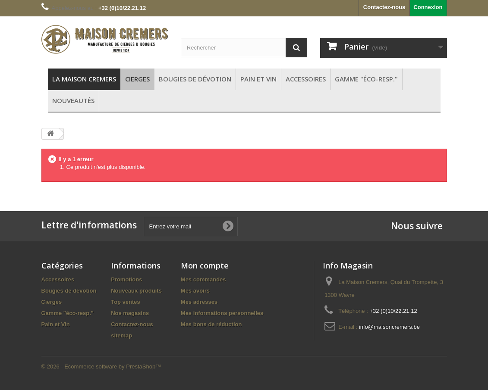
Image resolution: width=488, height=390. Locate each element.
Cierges (51, 302)
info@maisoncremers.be (389, 327)
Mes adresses (199, 302)
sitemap (121, 335)
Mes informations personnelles (222, 313)
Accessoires (58, 279)
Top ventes (125, 302)
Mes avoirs (195, 290)
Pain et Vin (55, 324)
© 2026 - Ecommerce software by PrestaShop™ (101, 366)
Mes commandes (203, 279)
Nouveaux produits (136, 290)
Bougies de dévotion (69, 290)
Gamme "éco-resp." (67, 313)
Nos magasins (130, 313)
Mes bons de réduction (211, 324)
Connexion (427, 7)
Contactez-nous (384, 7)
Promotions (126, 279)
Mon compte (205, 265)
